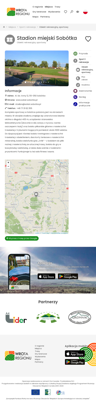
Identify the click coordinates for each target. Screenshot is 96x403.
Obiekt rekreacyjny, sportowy (53, 27)
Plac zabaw (82, 78)
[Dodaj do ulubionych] (88, 39)
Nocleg (79, 97)
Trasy (57, 6)
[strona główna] (4, 27)
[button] (9, 68)
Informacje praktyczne (81, 104)
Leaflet (37, 233)
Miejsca (49, 6)
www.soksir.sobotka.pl (27, 100)
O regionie (37, 6)
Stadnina (83, 85)
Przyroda (80, 54)
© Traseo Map (44, 233)
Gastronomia (82, 91)
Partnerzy (45, 16)
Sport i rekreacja (27, 27)
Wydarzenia (54, 11)
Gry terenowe (39, 11)
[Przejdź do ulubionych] (66, 12)
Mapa (35, 16)
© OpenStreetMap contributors (58, 233)
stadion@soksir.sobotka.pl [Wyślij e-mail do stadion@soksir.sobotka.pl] (28, 104)
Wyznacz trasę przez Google (21, 238)
